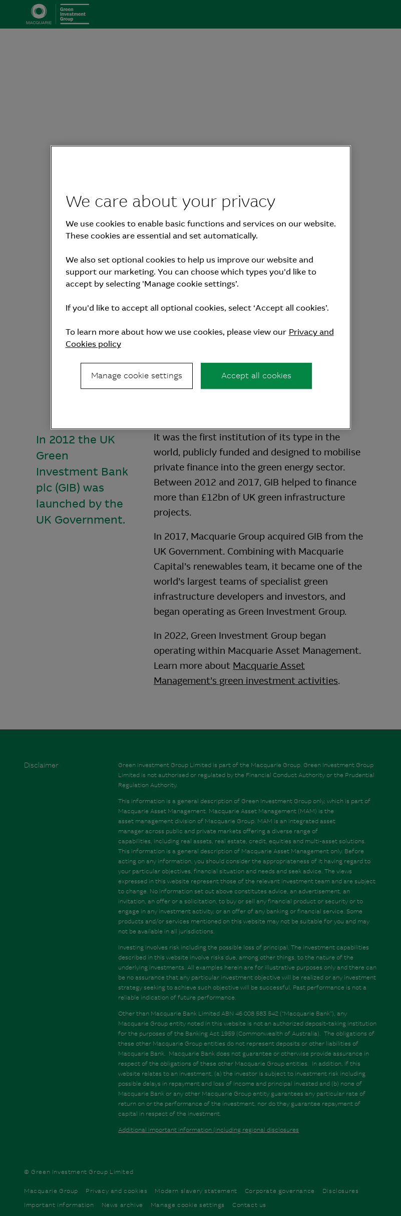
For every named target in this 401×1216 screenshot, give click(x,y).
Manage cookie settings (136, 375)
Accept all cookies (256, 375)
